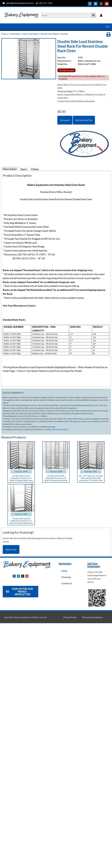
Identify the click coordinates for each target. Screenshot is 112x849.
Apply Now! (11, 549)
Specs (23, 169)
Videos (35, 169)
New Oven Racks (31, 33)
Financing (66, 577)
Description (10, 169)
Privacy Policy (70, 617)
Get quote (65, 120)
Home (64, 570)
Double (64, 33)
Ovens (4, 33)
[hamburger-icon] (107, 27)
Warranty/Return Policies (58, 429)
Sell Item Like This (84, 120)
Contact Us (66, 583)
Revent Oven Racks (50, 33)
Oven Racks (15, 33)
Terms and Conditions (92, 617)
